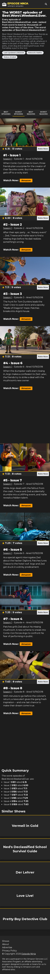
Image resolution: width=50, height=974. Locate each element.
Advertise (7, 947)
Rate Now (43, 149)
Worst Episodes (18, 113)
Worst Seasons (43, 113)
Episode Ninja (28, 954)
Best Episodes (6, 113)
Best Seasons (31, 113)
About (5, 944)
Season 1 (7, 159)
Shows (5, 941)
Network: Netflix (35, 53)
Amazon (26, 180)
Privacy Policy (9, 950)
